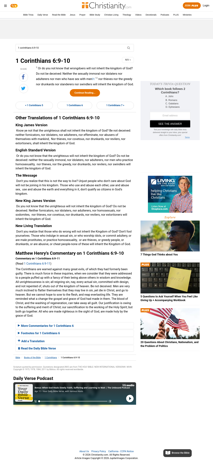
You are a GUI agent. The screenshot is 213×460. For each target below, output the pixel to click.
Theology (126, 15)
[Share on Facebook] (23, 77)
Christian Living (111, 15)
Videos (138, 15)
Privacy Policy (98, 451)
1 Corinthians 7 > (115, 105)
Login (206, 5)
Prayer (82, 15)
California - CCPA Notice (121, 451)
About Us (84, 451)
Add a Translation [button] (31, 341)
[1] (93, 79)
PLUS (176, 15)
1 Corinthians (51, 357)
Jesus (72, 15)
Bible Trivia (28, 15)
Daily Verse (42, 15)
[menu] (5, 6)
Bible (18, 357)
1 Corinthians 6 (75, 105)
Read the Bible (59, 15)
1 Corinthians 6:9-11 (37, 263)
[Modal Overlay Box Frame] (170, 110)
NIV (128, 59)
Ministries (187, 15)
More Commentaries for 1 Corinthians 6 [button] (46, 326)
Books (32, 357)
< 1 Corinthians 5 (34, 105)
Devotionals (151, 15)
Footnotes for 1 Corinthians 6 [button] (39, 333)
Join (192, 6)
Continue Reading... (84, 92)
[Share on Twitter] (23, 88)
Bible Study (95, 15)
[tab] (75, 325)
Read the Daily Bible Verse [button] (37, 348)
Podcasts (165, 15)
